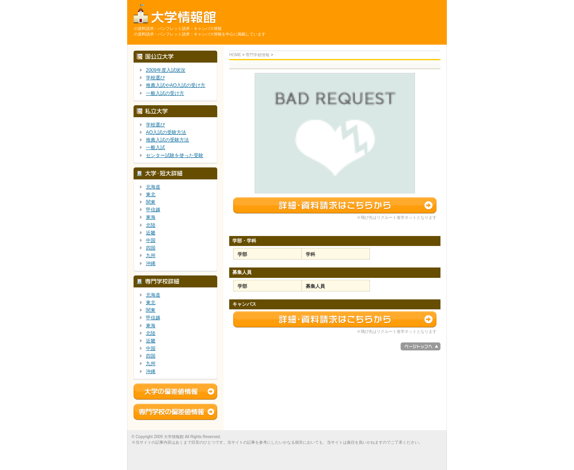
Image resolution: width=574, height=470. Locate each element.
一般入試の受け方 (165, 93)
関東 (150, 202)
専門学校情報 (257, 55)
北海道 (153, 187)
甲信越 (153, 209)
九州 (150, 255)
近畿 (150, 233)
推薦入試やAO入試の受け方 (175, 85)
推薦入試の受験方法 (167, 140)
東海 (150, 217)
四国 (150, 248)
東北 (150, 194)
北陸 (150, 225)
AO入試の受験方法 (166, 132)
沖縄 (150, 263)
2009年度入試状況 (165, 70)
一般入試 (155, 147)
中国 (150, 240)
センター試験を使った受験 (174, 155)
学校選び (155, 78)
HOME (235, 55)
